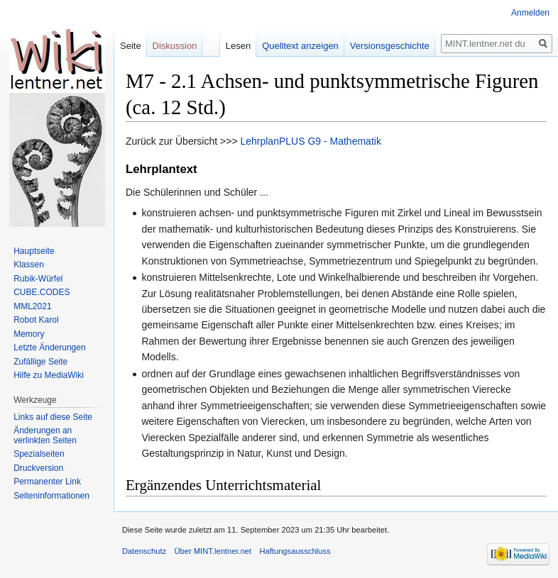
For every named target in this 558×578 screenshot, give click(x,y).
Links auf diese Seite (52, 417)
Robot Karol (35, 320)
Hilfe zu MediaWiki (48, 375)
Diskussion (175, 45)
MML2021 (32, 306)
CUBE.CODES (41, 292)
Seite (130, 45)
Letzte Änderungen (49, 347)
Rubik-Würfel (37, 279)
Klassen (28, 264)
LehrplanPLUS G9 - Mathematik (310, 141)
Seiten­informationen (51, 496)
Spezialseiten (38, 454)
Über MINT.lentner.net (212, 551)
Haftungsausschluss (294, 551)
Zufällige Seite (40, 362)
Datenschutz (144, 551)
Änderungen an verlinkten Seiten (45, 435)
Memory (28, 334)
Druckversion (38, 468)
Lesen (238, 45)
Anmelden (530, 13)
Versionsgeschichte (390, 45)
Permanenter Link (47, 482)
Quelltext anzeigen (300, 45)
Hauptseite (33, 251)
